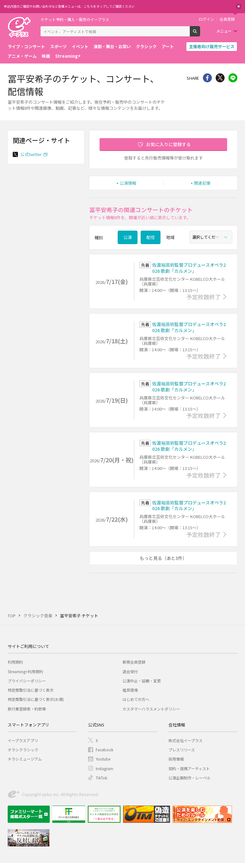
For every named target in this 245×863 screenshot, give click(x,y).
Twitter (220, 77)
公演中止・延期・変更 (141, 680)
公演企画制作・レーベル (189, 777)
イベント (80, 46)
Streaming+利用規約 (25, 671)
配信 (150, 237)
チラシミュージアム (25, 759)
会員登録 (227, 19)
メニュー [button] (224, 30)
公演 (127, 237)
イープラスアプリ (23, 740)
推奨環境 (130, 690)
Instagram (104, 768)
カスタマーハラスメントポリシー (151, 708)
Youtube (103, 759)
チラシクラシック (23, 749)
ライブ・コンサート (26, 46)
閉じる (238, 6)
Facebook (104, 749)
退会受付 (130, 671)
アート (168, 46)
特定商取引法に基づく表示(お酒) (36, 699)
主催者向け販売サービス (211, 46)
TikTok (101, 777)
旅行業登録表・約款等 (27, 708)
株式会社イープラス (185, 740)
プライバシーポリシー (27, 680)
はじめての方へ (135, 699)
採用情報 (176, 759)
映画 (46, 56)
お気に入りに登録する (168, 144)
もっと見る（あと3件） (163, 558)
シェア (207, 77)
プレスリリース (181, 749)
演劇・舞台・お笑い (112, 46)
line (232, 77)
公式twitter (31, 154)
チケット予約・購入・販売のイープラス (75, 19)
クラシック (146, 46)
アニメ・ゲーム (22, 56)
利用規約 (15, 662)
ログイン (206, 19)
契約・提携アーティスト (189, 768)
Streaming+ (68, 56)
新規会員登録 (133, 662)
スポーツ (58, 46)
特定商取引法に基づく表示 (31, 690)
